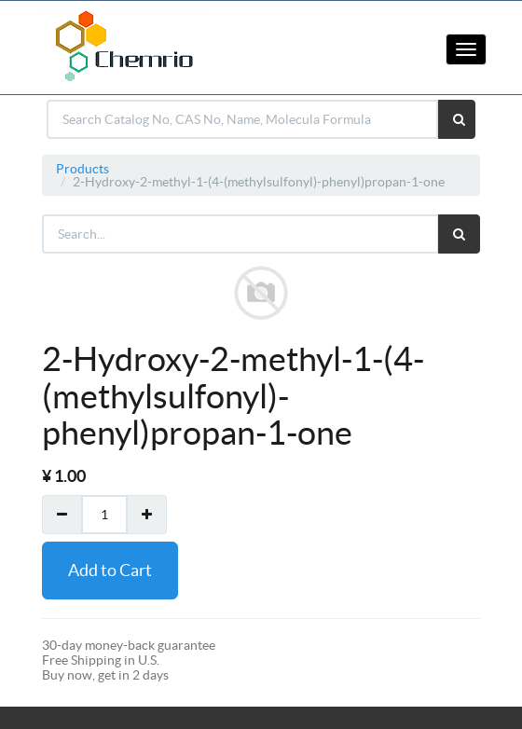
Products (82, 168)
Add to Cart (110, 570)
